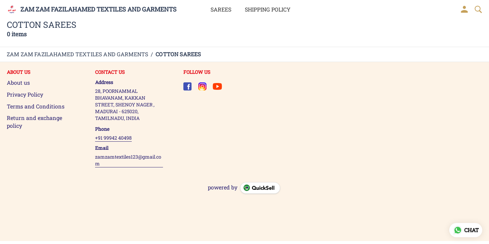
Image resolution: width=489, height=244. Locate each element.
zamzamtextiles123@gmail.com (128, 160)
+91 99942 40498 (113, 138)
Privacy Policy (25, 94)
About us (18, 82)
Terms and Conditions (36, 106)
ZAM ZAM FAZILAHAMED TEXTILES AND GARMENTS (98, 9)
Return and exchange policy (34, 121)
